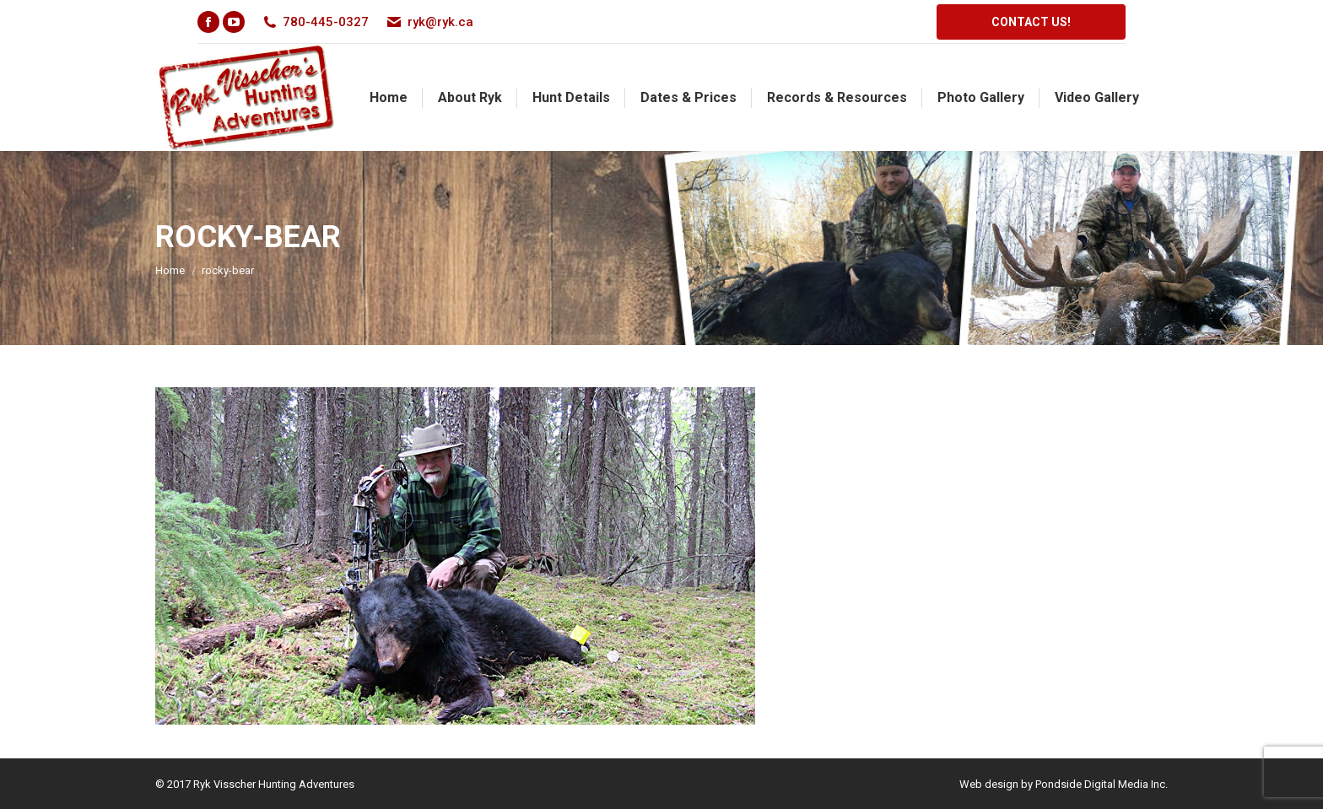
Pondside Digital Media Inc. (1101, 784)
